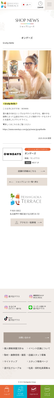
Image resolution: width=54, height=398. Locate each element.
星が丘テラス (14, 296)
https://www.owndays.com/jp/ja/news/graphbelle (24, 129)
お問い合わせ (25, 337)
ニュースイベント (47, 391)
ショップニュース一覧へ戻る (27, 181)
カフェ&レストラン (20, 391)
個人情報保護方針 (13, 348)
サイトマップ (10, 361)
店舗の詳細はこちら (27, 171)
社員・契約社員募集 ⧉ (39, 367)
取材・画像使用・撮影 (15, 354)
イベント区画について (39, 348)
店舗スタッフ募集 (37, 354)
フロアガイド (33, 390)
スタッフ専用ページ (38, 361)
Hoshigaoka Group (29, 382)
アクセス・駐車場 (25, 222)
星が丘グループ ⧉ (12, 367)
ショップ (7, 390)
